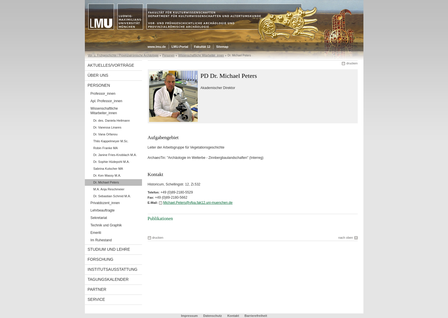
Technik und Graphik (106, 225)
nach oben (345, 237)
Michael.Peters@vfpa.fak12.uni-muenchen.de (198, 203)
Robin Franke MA (105, 148)
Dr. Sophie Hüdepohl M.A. (111, 161)
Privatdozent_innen (105, 203)
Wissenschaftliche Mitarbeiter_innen (201, 55)
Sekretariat (99, 218)
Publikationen (160, 218)
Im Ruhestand (101, 240)
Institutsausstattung (112, 269)
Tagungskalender (108, 279)
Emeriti (96, 233)
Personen (168, 55)
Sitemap (222, 46)
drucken (351, 63)
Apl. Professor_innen (106, 101)
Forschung (100, 259)
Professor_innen (103, 94)
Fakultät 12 (202, 46)
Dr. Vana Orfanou (105, 134)
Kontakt (233, 315)
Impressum (189, 315)
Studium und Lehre (109, 249)
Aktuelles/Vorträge (111, 65)
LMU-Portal (179, 46)
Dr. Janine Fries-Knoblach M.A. (115, 155)
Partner (97, 289)
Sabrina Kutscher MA (108, 168)
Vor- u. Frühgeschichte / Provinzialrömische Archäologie (123, 55)
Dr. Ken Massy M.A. (107, 175)
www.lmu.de (157, 46)
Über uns (98, 75)
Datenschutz (212, 315)
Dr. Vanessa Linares (107, 127)
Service (96, 299)
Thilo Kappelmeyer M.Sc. (111, 141)
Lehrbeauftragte (103, 210)
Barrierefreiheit (256, 315)
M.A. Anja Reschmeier (109, 189)
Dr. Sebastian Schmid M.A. (112, 196)
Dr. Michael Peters (106, 182)
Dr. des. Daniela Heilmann (111, 120)
